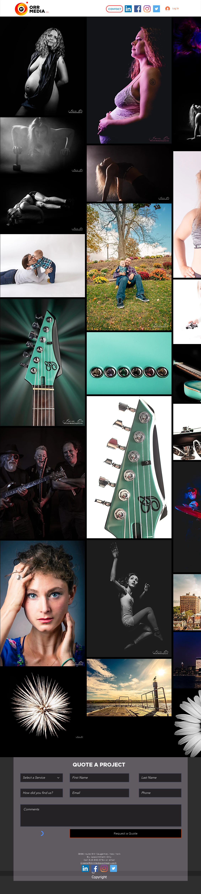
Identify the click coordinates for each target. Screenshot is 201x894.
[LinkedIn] (128, 8)
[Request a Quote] (125, 833)
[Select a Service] (41, 777)
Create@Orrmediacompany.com (98, 863)
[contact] (114, 8)
